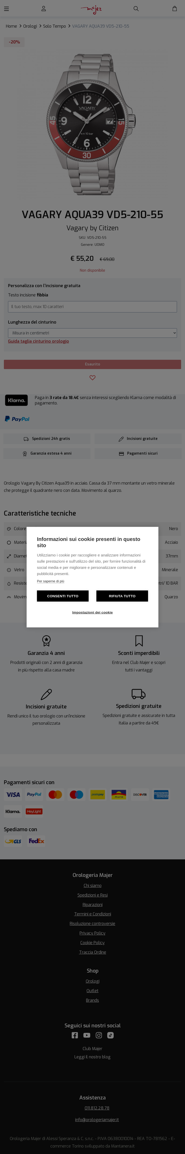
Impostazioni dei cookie (92, 612)
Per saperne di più (50, 581)
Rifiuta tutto (122, 596)
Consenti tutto (62, 596)
